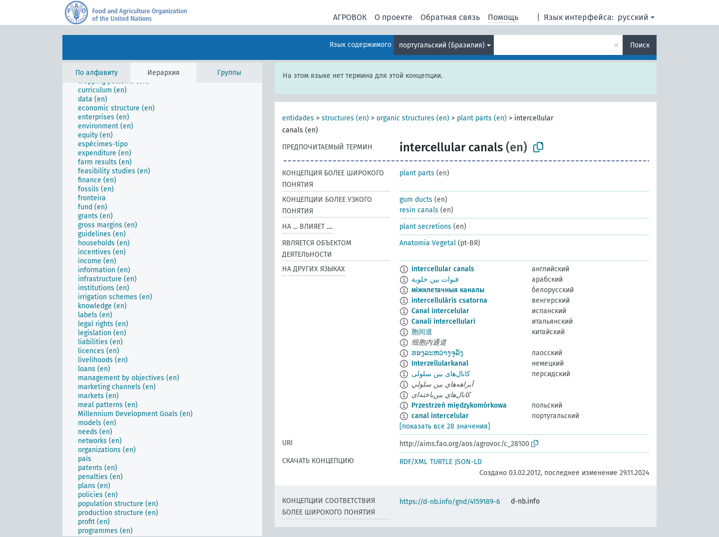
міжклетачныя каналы (447, 290)
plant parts (416, 173)
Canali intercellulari (443, 321)
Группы (229, 72)
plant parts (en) (482, 118)
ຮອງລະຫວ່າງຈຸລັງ (437, 353)
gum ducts (415, 199)
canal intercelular (440, 416)
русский (633, 17)
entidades (298, 118)
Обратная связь (450, 17)
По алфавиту (96, 72)
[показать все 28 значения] (444, 426)
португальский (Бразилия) (442, 45)
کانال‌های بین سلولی (440, 374)
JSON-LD (468, 462)
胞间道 (421, 332)
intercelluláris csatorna (449, 300)
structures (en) (345, 118)
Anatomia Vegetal (427, 243)
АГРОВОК (349, 17)
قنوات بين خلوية (435, 279)
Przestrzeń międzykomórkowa (459, 405)
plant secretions (425, 226)
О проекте (393, 17)
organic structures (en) (412, 118)
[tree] (162, 309)
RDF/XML (413, 462)
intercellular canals (442, 269)
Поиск (640, 45)
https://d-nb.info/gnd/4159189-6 (449, 502)
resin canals (418, 210)
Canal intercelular (440, 311)
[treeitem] (106, 90)
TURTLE (441, 462)
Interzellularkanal (439, 363)
